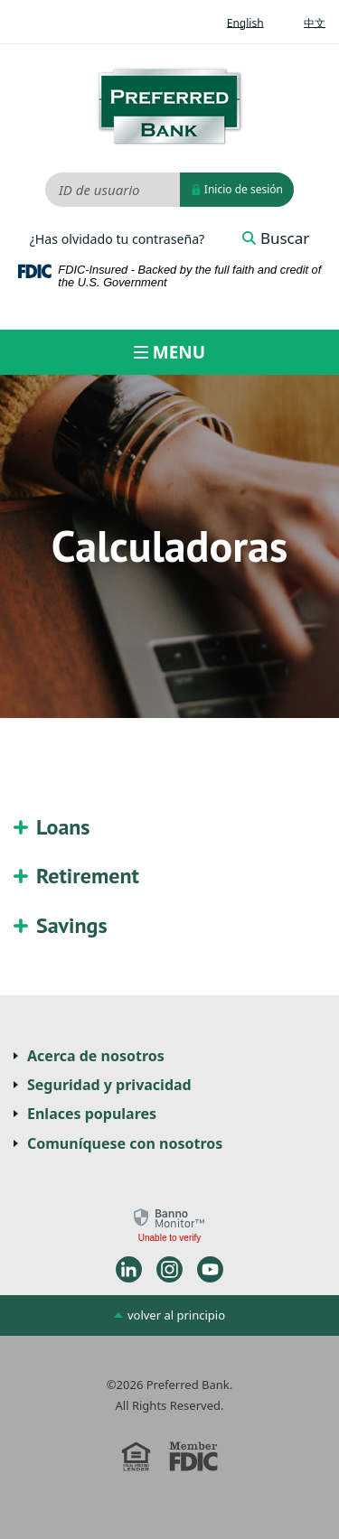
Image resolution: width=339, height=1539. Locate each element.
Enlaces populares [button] (91, 1114)
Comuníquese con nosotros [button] (124, 1143)
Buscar (275, 238)
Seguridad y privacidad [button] (109, 1085)
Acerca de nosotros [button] (96, 1056)
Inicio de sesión (237, 190)
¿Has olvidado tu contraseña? (117, 239)
